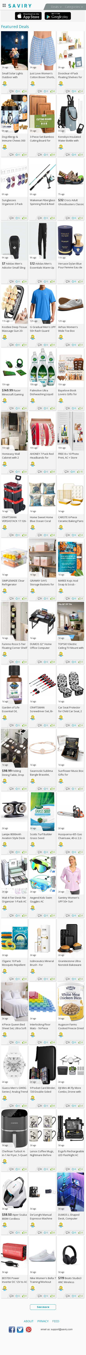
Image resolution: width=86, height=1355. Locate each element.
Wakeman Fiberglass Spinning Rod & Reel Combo (42, 204)
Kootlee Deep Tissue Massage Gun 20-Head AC (14, 330)
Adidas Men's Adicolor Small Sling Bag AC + (13, 267)
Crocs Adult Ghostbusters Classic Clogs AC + (71, 204)
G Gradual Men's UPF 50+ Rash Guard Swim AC (43, 330)
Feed (55, 1321)
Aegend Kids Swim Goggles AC (41, 899)
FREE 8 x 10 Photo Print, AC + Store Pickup (68, 457)
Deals (55, 7)
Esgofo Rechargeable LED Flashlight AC (71, 1153)
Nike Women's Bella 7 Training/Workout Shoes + (43, 1281)
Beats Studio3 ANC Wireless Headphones (69, 1282)
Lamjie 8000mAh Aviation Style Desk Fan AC (13, 838)
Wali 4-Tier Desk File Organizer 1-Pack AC (14, 899)
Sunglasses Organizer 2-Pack (12, 202)
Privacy (42, 1321)
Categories (72, 7)
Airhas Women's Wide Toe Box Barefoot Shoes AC (69, 330)
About (29, 1321)
